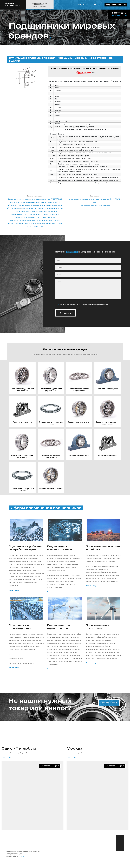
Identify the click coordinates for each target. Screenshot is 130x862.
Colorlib (21, 856)
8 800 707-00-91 (119, 13)
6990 (100, 205)
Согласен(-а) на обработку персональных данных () (84, 304)
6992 (108, 205)
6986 (85, 205)
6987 (89, 205)
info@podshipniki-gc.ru (116, 5)
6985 (81, 205)
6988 (92, 205)
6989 (96, 205)
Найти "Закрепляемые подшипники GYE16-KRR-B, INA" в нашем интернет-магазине (85, 71)
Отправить (65, 313)
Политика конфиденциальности (98, 304)
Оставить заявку (14, 589)
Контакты (96, 4)
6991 (104, 205)
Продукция (82, 4)
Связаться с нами (119, 15)
